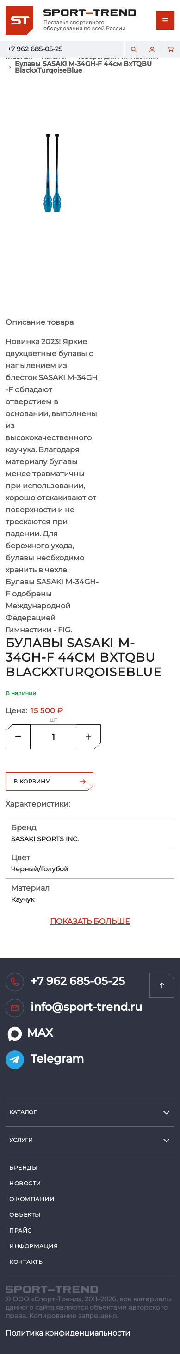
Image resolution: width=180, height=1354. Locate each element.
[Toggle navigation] (165, 20)
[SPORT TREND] (52, 1288)
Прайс (20, 1230)
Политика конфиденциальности (68, 1333)
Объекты (25, 1214)
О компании (32, 1199)
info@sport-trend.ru (74, 1008)
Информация (33, 1246)
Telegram (45, 1059)
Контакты (26, 1261)
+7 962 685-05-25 (34, 49)
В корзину (49, 781)
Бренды (23, 1167)
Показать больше (90, 921)
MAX (29, 1034)
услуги (21, 1139)
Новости (25, 1183)
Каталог (23, 1112)
